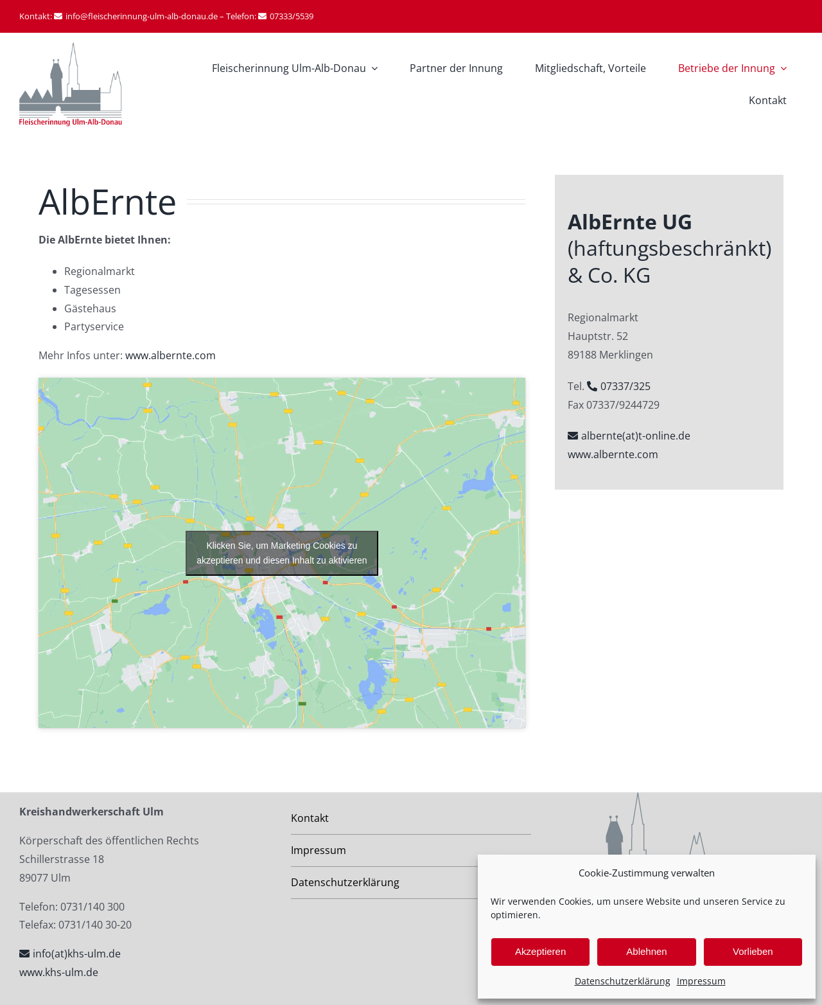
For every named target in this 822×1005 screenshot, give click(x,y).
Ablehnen (646, 951)
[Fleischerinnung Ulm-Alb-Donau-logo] (70, 47)
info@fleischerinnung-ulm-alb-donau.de (142, 16)
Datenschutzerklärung (622, 981)
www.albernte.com (170, 355)
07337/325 (625, 386)
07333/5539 (291, 16)
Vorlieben (753, 951)
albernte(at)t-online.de (635, 436)
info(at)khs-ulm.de (77, 954)
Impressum (701, 981)
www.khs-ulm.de (58, 972)
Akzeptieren (540, 951)
